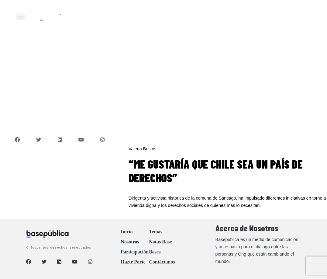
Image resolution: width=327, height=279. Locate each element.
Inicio (127, 231)
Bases (154, 251)
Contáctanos (162, 261)
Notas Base (160, 241)
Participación (135, 251)
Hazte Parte (133, 261)
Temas (155, 231)
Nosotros (130, 241)
